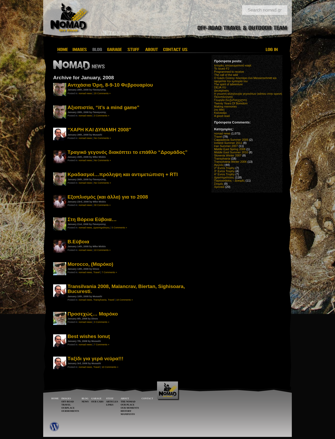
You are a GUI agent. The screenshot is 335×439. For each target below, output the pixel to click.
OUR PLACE (128, 404)
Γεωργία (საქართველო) (230, 100)
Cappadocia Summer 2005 (231, 139)
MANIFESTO (128, 414)
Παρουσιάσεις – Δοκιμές (229, 180)
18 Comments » (124, 300)
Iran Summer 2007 (226, 146)
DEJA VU (220, 87)
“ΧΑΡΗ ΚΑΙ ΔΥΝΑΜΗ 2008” (99, 129)
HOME (55, 398)
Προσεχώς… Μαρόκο (93, 314)
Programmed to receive (229, 71)
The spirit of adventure (228, 84)
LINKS (109, 404)
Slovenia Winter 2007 (228, 155)
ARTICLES (112, 401)
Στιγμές (218, 183)
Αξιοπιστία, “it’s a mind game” (103, 107)
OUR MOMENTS (130, 408)
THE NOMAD (128, 401)
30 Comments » (102, 205)
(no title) (219, 109)
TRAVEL (66, 404)
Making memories (225, 106)
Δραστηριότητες (101, 227)
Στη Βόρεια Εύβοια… (92, 219)
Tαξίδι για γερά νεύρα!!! (95, 358)
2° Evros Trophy (224, 168)
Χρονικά (219, 186)
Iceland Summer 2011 (228, 142)
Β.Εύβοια (78, 241)
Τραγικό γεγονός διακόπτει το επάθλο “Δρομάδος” (127, 152)
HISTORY (126, 411)
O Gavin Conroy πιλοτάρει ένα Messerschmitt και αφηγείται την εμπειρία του (245, 79)
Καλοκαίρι (220, 112)
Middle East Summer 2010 (231, 152)
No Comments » (102, 138)
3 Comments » (101, 115)
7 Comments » (109, 272)
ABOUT (125, 398)
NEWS (85, 401)
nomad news (85, 93)
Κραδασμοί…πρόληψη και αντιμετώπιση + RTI (123, 174)
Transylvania (100, 300)
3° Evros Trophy (224, 171)
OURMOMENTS (70, 411)
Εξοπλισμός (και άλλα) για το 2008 (108, 197)
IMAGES (66, 398)
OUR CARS (97, 401)
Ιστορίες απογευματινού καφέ (232, 65)
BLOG (85, 398)
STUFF (110, 398)
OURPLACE (68, 408)
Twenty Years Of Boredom (231, 103)
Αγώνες (219, 164)
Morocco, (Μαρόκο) (90, 264)
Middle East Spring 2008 (229, 149)
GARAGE (96, 398)
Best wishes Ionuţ (89, 336)
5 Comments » (119, 227)
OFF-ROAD (68, 401)
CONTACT (147, 398)
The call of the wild (226, 74)
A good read (222, 115)
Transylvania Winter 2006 (230, 161)
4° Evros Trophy (224, 174)
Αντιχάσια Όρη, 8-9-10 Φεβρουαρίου (110, 85)
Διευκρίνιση (221, 90)
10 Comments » (102, 250)
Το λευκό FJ (221, 68)
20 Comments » (102, 93)
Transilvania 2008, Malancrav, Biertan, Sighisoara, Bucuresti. (126, 289)
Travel (96, 272)
